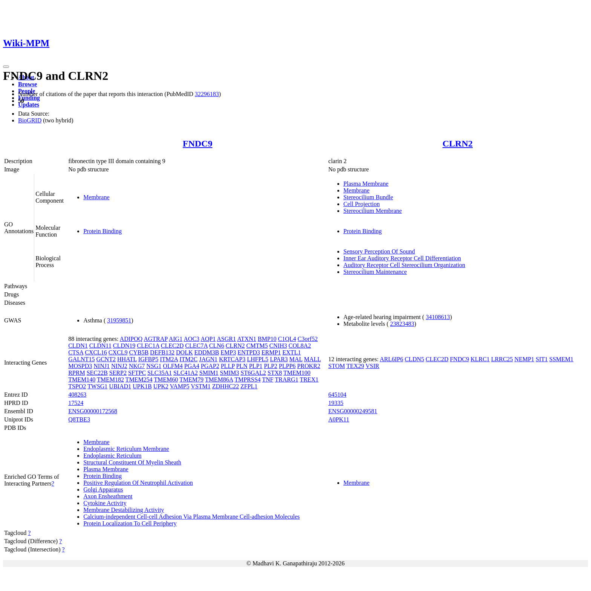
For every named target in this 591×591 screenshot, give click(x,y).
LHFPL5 (257, 359)
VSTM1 (200, 386)
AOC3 (191, 339)
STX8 (275, 373)
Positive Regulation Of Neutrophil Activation (138, 483)
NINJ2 (119, 366)
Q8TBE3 (79, 419)
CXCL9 (118, 352)
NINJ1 (101, 366)
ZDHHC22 (225, 386)
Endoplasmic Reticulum (112, 455)
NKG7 (137, 366)
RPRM (76, 373)
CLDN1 (78, 345)
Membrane (96, 197)
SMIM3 (229, 373)
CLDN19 (124, 345)
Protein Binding (102, 231)
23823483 (402, 324)
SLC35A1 (159, 373)
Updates (28, 104)
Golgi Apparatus (103, 489)
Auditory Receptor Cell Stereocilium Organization (404, 265)
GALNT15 (81, 359)
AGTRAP (155, 339)
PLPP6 (287, 366)
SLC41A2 (185, 373)
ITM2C (188, 359)
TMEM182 (110, 379)
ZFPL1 (248, 386)
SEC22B (97, 373)
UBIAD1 (120, 386)
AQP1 (208, 339)
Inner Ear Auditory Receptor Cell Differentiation (402, 258)
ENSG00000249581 (352, 411)
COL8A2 (300, 345)
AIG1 (175, 339)
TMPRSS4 (247, 379)
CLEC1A (148, 345)
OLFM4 (172, 366)
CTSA (75, 352)
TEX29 (355, 366)
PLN (241, 366)
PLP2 (270, 366)
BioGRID (29, 120)
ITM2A (169, 359)
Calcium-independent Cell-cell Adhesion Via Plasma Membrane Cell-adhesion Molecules (191, 516)
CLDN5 (414, 359)
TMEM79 (191, 379)
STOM (336, 366)
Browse (27, 84)
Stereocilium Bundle (368, 197)
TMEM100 (297, 373)
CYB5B (139, 352)
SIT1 (542, 359)
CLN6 (216, 345)
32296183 (207, 94)
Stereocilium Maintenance (375, 272)
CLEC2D (172, 345)
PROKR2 (308, 366)
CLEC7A (196, 345)
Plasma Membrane (366, 183)
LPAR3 (279, 359)
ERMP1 (271, 352)
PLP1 (256, 366)
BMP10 (267, 339)
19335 (335, 403)
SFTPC (137, 373)
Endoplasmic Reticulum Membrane (126, 449)
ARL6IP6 (391, 359)
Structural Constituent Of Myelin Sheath (132, 462)
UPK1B (142, 386)
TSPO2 (77, 386)
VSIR (372, 366)
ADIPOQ (131, 339)
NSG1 (153, 366)
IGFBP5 (148, 359)
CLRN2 (457, 143)
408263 (77, 394)
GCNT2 (106, 359)
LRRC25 (502, 359)
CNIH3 (278, 345)
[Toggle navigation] (6, 67)
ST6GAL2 (253, 373)
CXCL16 (96, 352)
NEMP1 (524, 359)
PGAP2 (210, 366)
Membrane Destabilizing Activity (123, 510)
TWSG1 (97, 386)
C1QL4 (287, 339)
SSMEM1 (561, 359)
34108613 (438, 317)
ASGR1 (226, 339)
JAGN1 (208, 359)
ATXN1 (246, 339)
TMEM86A (219, 379)
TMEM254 (139, 379)
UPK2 (160, 386)
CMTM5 (257, 345)
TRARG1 (286, 379)
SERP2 (118, 373)
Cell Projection (361, 204)
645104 (337, 394)
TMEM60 (166, 379)
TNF (267, 379)
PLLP (228, 366)
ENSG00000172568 (92, 411)
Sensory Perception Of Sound (379, 251)
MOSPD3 (80, 366)
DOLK (184, 352)
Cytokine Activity (104, 503)
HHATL (127, 359)
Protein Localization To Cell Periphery (129, 523)
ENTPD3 (248, 352)
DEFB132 (162, 352)
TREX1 (309, 379)
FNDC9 (198, 143)
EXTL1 (291, 352)
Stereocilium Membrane (372, 211)
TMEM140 (81, 379)
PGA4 (191, 366)
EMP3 (228, 352)
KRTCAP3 (232, 359)
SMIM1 (209, 373)
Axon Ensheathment (107, 496)
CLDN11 (100, 345)
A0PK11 (338, 419)
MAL (296, 359)
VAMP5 (179, 386)
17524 (75, 403)
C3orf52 (308, 339)
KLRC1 (480, 359)
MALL (312, 359)
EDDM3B (206, 352)
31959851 (119, 320)
